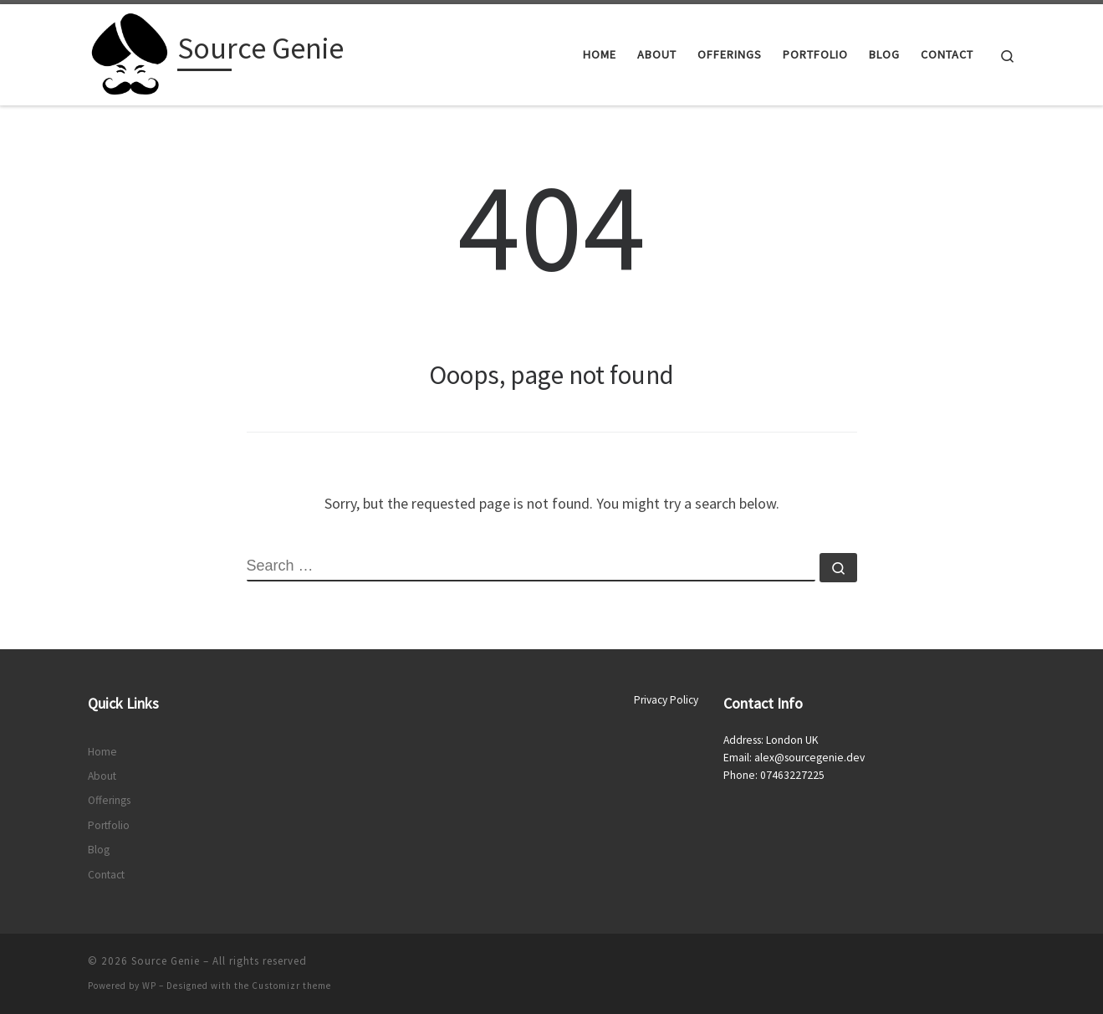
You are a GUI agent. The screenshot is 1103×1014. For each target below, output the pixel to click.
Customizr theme (291, 985)
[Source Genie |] (129, 51)
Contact (106, 875)
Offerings (109, 800)
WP (149, 985)
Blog (99, 849)
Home (102, 752)
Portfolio (109, 825)
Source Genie (165, 961)
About (102, 776)
